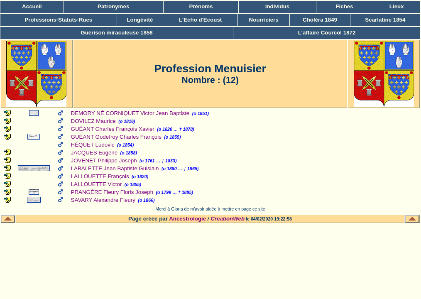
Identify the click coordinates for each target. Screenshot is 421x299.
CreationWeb (227, 219)
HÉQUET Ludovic (93, 145)
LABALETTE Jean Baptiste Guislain (115, 168)
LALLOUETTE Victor (96, 184)
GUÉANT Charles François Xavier (112, 129)
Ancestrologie (187, 219)
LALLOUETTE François (100, 176)
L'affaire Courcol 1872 (327, 32)
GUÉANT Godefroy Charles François (116, 137)
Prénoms (201, 6)
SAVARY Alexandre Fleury (103, 200)
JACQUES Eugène (94, 153)
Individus (277, 6)
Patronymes (113, 6)
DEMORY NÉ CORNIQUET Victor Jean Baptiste (130, 113)
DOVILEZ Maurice (93, 121)
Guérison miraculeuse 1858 (116, 32)
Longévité (140, 20)
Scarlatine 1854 (385, 20)
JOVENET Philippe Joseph (104, 160)
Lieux (396, 6)
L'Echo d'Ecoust (200, 20)
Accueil (32, 6)
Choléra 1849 (320, 20)
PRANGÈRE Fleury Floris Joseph (112, 192)
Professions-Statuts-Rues (58, 20)
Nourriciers (264, 20)
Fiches (344, 6)
